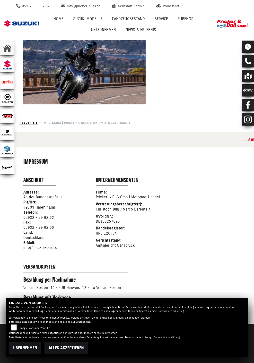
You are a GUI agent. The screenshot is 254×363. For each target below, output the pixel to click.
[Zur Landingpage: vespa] (7, 167)
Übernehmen (25, 348)
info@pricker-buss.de (41, 247)
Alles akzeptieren (66, 348)
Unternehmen (103, 29)
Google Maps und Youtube (34, 328)
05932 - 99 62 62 (38, 217)
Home (58, 19)
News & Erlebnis (141, 29)
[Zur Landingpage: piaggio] (7, 150)
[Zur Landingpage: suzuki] (7, 65)
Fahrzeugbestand (128, 19)
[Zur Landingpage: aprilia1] (7, 82)
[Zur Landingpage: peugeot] (7, 133)
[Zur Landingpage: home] (7, 48)
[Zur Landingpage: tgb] (7, 116)
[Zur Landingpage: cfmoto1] (7, 99)
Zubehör (185, 19)
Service (161, 19)
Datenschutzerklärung (171, 311)
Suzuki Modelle (87, 19)
